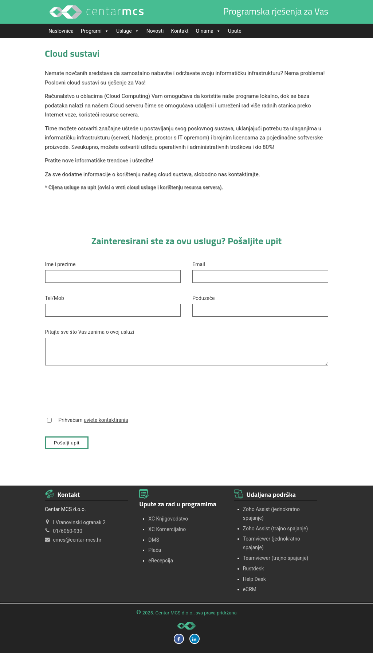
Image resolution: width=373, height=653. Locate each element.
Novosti (155, 31)
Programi (95, 31)
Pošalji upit (66, 443)
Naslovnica (61, 31)
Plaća (154, 550)
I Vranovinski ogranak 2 (79, 522)
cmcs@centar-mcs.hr (77, 540)
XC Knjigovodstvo (168, 519)
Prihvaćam (93, 420)
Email (198, 264)
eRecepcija (160, 560)
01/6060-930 (67, 531)
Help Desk (254, 579)
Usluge (127, 31)
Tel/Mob (54, 298)
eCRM (249, 589)
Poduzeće (203, 298)
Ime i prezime (60, 264)
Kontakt (179, 31)
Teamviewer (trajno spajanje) (276, 558)
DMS (153, 540)
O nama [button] (208, 31)
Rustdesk (253, 568)
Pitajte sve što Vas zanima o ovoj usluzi (89, 332)
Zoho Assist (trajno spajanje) (275, 528)
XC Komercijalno (167, 529)
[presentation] (100, 390)
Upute (235, 31)
